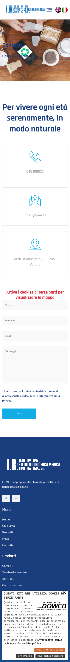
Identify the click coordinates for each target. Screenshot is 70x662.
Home (6, 56)
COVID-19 (8, 565)
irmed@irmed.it (35, 215)
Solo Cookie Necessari (50, 656)
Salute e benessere (14, 572)
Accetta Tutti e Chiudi (49, 650)
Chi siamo (8, 525)
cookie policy (31, 643)
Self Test (8, 578)
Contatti (7, 545)
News (6, 538)
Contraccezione (12, 585)
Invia (19, 413)
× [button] (64, 592)
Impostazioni (25, 656)
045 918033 (35, 171)
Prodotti (7, 532)
